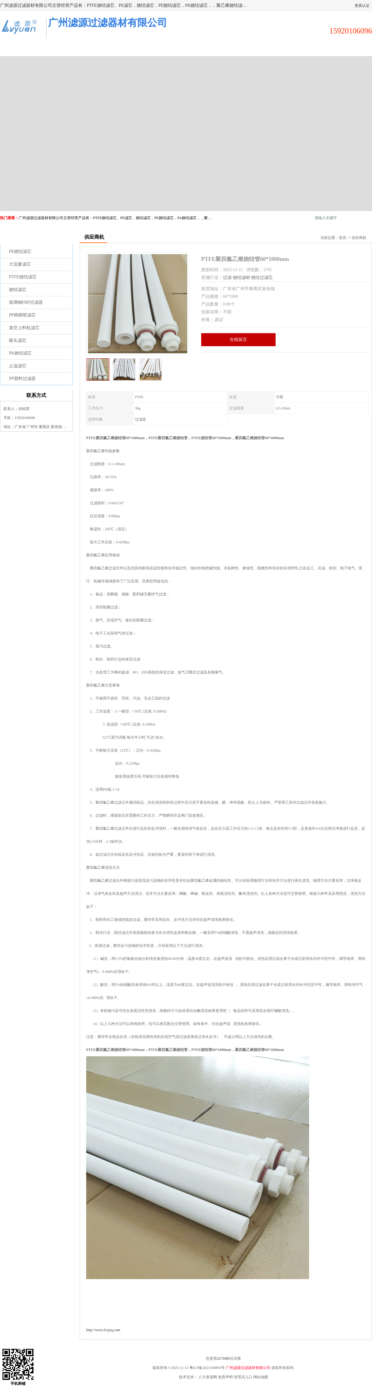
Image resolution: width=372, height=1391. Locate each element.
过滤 (227, 277)
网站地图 (260, 1377)
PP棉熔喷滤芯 (22, 315)
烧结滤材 (241, 277)
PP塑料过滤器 (22, 378)
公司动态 (206, 48)
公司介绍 (160, 48)
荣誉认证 (298, 48)
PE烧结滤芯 (20, 251)
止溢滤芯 (17, 366)
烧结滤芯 (17, 289)
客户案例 (252, 48)
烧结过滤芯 (262, 277)
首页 (342, 238)
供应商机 (69, 48)
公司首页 (23, 48)
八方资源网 (207, 1377)
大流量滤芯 (20, 264)
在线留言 (238, 339)
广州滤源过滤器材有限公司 (248, 1368)
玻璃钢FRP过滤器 (26, 302)
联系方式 (344, 48)
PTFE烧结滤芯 (23, 277)
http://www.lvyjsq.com (103, 1330)
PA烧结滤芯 (20, 353)
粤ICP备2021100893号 (207, 1368)
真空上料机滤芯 (24, 327)
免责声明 (225, 1377)
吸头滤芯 (17, 340)
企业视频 (115, 48)
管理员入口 (243, 1377)
